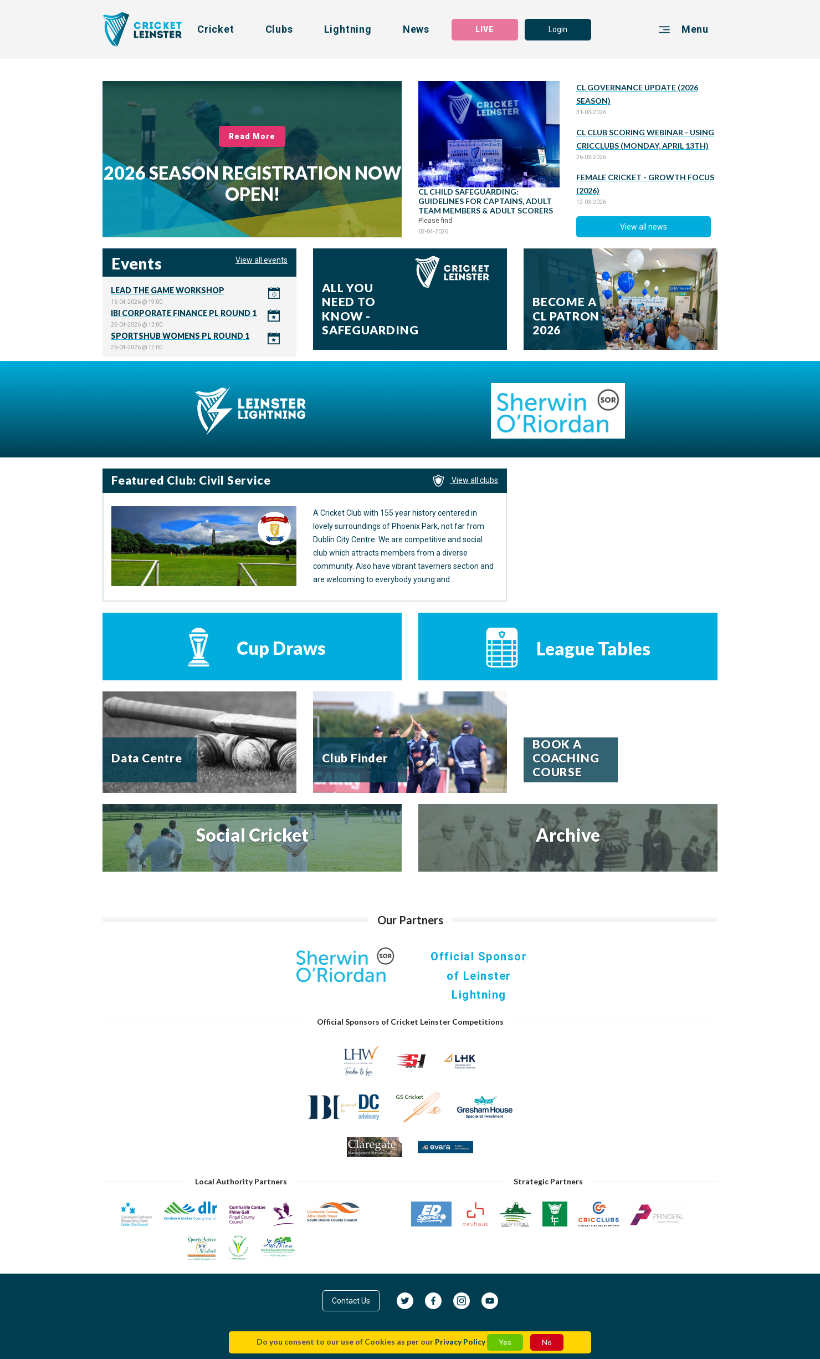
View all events (261, 260)
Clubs (279, 29)
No (547, 1342)
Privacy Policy (460, 1341)
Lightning (348, 29)
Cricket (215, 29)
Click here (199, 295)
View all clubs (465, 480)
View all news (643, 226)
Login (558, 29)
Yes (505, 1342)
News (416, 29)
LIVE (484, 29)
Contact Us (351, 1300)
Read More (252, 136)
